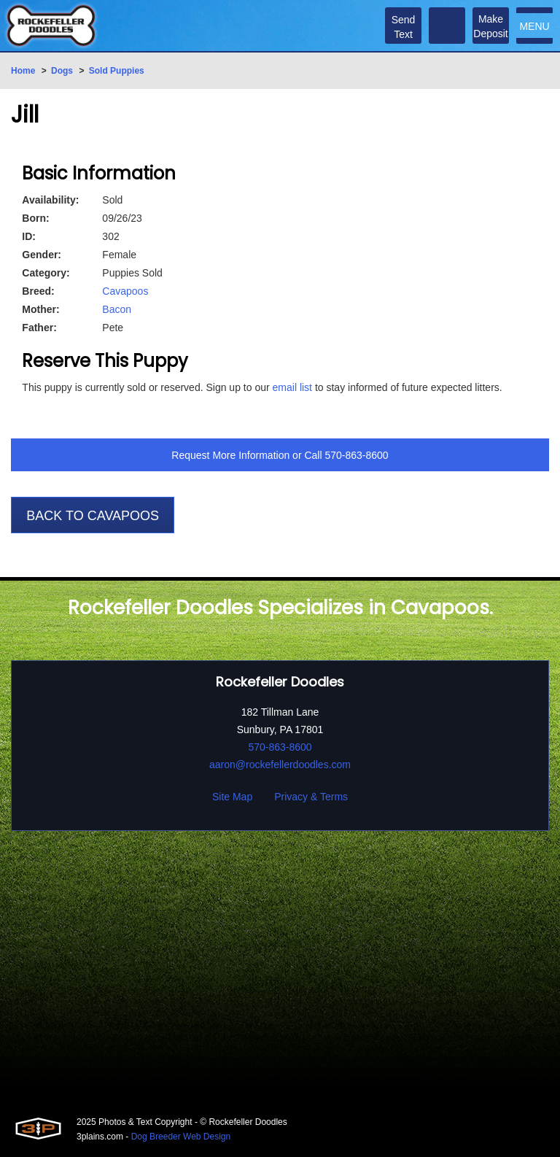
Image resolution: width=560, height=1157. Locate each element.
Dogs (62, 71)
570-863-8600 (356, 455)
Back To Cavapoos (92, 515)
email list (292, 387)
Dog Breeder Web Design (181, 1136)
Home (23, 71)
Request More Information (230, 455)
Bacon (116, 309)
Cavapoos (125, 291)
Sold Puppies (116, 71)
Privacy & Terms (311, 796)
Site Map (232, 796)
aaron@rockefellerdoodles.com (280, 764)
